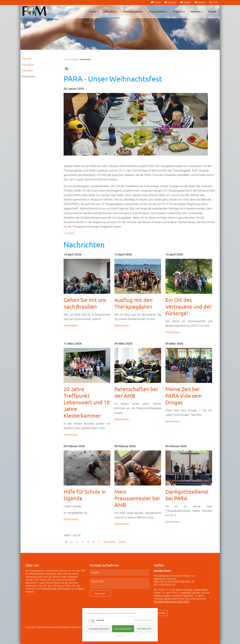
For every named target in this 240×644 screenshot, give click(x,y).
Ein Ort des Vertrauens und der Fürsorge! (188, 306)
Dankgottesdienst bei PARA (187, 494)
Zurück (70, 233)
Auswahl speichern (99, 628)
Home (66, 59)
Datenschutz (120, 636)
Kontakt (157, 2)
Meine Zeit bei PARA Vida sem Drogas (183, 395)
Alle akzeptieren (123, 628)
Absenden (100, 593)
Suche (215, 2)
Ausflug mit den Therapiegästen (133, 303)
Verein (92, 11)
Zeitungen (27, 70)
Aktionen (195, 11)
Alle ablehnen (144, 628)
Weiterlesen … (72, 325)
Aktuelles (109, 11)
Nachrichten (28, 76)
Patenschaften (157, 11)
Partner (212, 11)
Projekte (178, 11)
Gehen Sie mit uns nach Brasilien (85, 303)
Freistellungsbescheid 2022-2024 (171, 601)
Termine (26, 58)
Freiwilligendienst (133, 11)
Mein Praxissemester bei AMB (137, 498)
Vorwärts (109, 542)
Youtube (187, 2)
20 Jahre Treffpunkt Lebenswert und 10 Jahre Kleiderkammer (87, 402)
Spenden (201, 2)
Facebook (171, 2)
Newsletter (28, 64)
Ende (122, 542)
